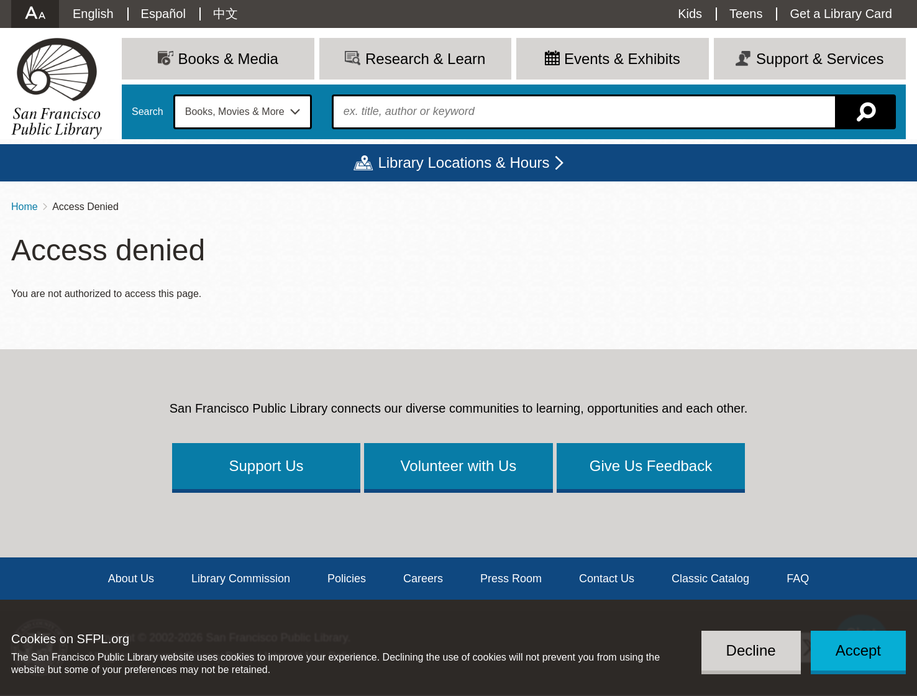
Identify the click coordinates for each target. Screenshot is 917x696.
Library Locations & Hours (463, 162)
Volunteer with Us (459, 465)
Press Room (511, 578)
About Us (131, 578)
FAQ (798, 578)
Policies (346, 578)
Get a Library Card (841, 14)
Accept (858, 650)
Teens (745, 14)
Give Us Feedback (651, 465)
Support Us (266, 465)
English (93, 14)
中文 (225, 14)
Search (147, 112)
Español (163, 14)
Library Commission (240, 578)
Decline (751, 650)
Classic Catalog (710, 578)
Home (24, 206)
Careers (423, 578)
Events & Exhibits (622, 58)
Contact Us (606, 578)
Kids (690, 14)
